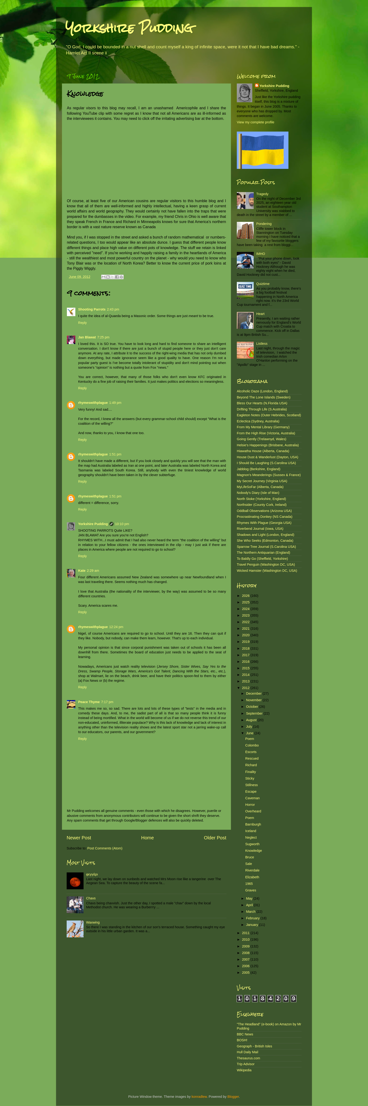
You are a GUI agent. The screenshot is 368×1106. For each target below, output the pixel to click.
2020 (246, 635)
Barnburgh (253, 824)
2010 (246, 939)
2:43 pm (113, 309)
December (254, 693)
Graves (250, 890)
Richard (251, 765)
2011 (246, 933)
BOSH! (242, 1040)
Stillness (251, 785)
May (249, 898)
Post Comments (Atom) (105, 848)
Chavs (91, 898)
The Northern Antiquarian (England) (263, 552)
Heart (260, 314)
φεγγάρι (92, 874)
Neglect (251, 837)
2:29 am (93, 570)
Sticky (249, 778)
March (251, 911)
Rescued (252, 758)
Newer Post (79, 837)
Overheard (253, 811)
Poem (249, 739)
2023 (246, 615)
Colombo (252, 745)
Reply (82, 323)
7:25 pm (103, 337)
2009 (246, 946)
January (252, 925)
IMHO (260, 254)
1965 (249, 884)
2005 (246, 972)
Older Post (215, 837)
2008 (246, 953)
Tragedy (262, 194)
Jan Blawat (87, 337)
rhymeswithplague (93, 403)
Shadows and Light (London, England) (265, 535)
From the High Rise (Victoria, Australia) (266, 433)
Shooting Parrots (92, 309)
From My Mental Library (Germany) (263, 427)
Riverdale (252, 870)
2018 (246, 648)
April (250, 905)
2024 (246, 609)
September (255, 713)
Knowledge (253, 850)
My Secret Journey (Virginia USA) (262, 481)
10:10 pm (122, 524)
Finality (250, 772)
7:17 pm (107, 702)
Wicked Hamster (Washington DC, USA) (267, 570)
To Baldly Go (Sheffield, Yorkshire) (262, 559)
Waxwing (93, 922)
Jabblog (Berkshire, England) (258, 469)
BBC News (245, 1034)
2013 (246, 681)
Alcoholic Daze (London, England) (262, 391)
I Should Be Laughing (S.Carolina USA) (266, 463)
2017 (246, 655)
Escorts (251, 752)
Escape (251, 791)
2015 (246, 668)
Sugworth (252, 844)
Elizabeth (252, 877)
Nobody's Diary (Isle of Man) (258, 493)
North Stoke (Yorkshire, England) (261, 499)
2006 (246, 966)
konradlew (199, 1096)
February (253, 918)
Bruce (249, 857)
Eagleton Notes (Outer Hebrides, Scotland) (269, 415)
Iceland (250, 831)
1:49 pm (115, 403)
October (252, 706)
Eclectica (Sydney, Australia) (258, 421)
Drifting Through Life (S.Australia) (262, 409)
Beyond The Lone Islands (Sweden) (264, 397)
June (250, 733)
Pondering (264, 224)
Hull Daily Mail (247, 1052)
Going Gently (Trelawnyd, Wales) (261, 439)
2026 (246, 596)
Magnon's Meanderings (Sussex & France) (269, 475)
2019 (246, 642)
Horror (250, 805)
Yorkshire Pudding (129, 28)
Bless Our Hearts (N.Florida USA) (262, 403)
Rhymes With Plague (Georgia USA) (264, 523)
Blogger (233, 1096)
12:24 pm (116, 627)
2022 (246, 622)
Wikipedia (244, 1070)
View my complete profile (255, 122)
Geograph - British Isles (254, 1046)
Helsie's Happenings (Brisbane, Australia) (268, 445)
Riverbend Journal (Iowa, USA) (260, 528)
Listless (262, 343)
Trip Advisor (245, 1064)
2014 (246, 675)
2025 (246, 602)
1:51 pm (115, 454)
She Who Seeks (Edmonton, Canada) (265, 540)
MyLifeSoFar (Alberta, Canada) (260, 487)
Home (147, 837)
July (249, 726)
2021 (246, 628)
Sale (248, 864)
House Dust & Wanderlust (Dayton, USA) (267, 457)
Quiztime (263, 284)
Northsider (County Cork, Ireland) (262, 505)
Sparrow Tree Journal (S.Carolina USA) (266, 547)
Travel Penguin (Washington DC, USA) (266, 564)
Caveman (252, 798)
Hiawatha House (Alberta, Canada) (263, 451)
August (252, 720)
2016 (246, 661)
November (254, 700)
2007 (246, 959)
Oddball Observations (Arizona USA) (264, 511)
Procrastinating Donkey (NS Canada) (264, 517)
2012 (246, 688)
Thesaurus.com (248, 1058)
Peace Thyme (89, 702)
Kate (81, 570)
